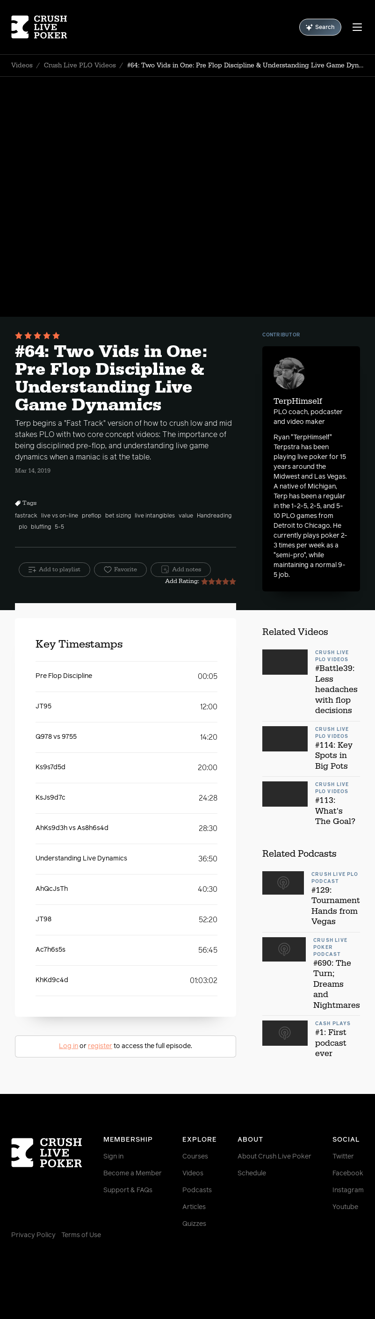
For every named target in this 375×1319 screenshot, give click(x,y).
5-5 (59, 527)
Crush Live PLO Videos (80, 65)
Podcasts (197, 1190)
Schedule (252, 1173)
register (100, 1046)
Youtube (345, 1207)
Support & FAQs (127, 1190)
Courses (195, 1156)
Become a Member (132, 1173)
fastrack (26, 516)
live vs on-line (59, 516)
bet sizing (118, 516)
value (186, 516)
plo (23, 527)
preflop (91, 516)
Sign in (113, 1156)
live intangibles (155, 516)
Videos (22, 65)
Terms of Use (81, 1235)
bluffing (41, 527)
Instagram (348, 1190)
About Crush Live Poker (274, 1156)
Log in (68, 1046)
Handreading (214, 516)
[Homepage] (40, 27)
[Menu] (357, 27)
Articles (194, 1207)
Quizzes (194, 1224)
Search (320, 27)
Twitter (343, 1156)
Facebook (347, 1173)
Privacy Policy (33, 1235)
